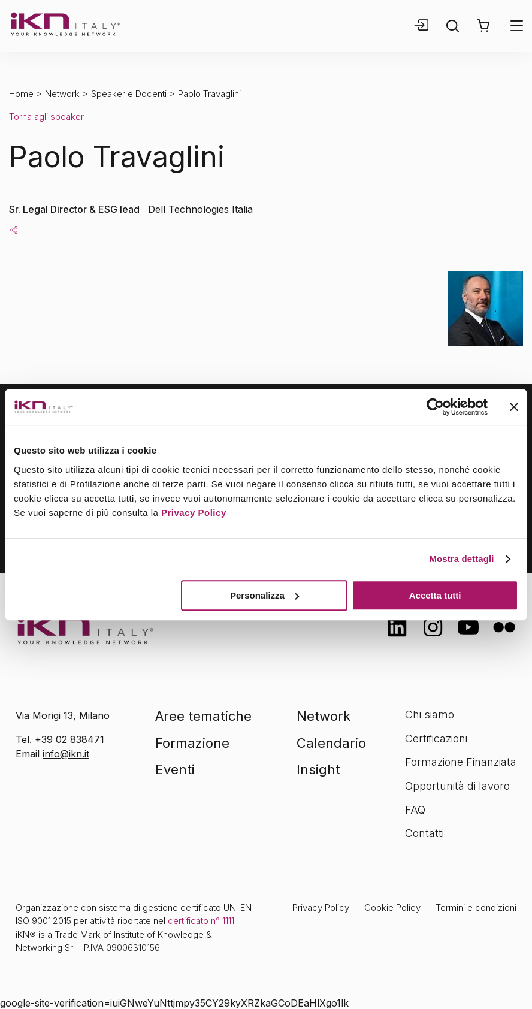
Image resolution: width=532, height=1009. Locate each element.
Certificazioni (436, 738)
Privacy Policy (193, 512)
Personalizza (264, 595)
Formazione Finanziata (460, 762)
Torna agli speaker (46, 116)
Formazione (192, 743)
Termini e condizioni (476, 907)
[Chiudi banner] (514, 407)
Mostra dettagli (461, 559)
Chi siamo (429, 714)
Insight (318, 769)
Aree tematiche (203, 716)
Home (21, 93)
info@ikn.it (66, 754)
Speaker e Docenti (129, 93)
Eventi (175, 769)
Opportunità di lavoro (457, 786)
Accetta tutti (435, 595)
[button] (483, 25)
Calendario (331, 743)
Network (62, 93)
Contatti (424, 833)
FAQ (415, 809)
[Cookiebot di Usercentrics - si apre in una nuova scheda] (435, 407)
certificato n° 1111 (201, 920)
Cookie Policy (392, 907)
